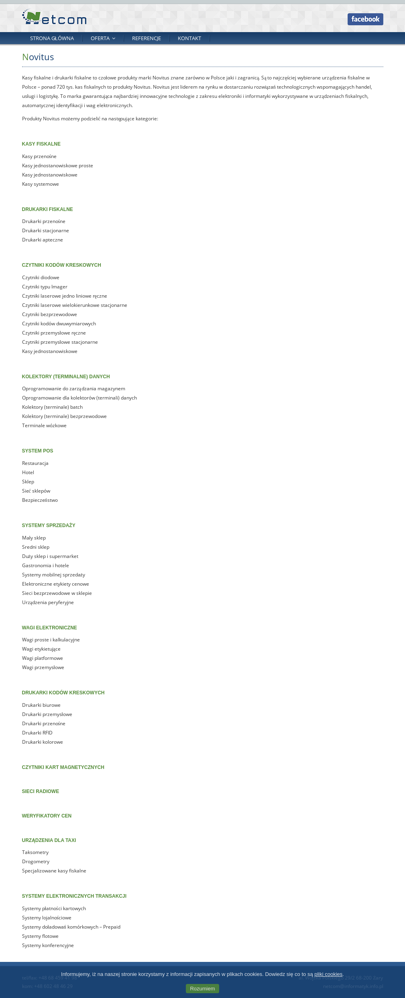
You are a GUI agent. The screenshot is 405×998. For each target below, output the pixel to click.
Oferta (100, 38)
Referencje (146, 38)
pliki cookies (328, 974)
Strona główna (52, 38)
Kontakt (189, 38)
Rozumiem (202, 989)
